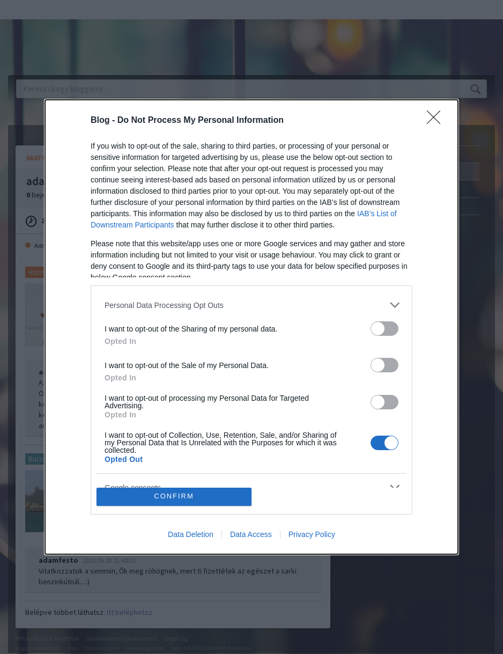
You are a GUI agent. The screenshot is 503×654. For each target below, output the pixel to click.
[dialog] (251, 327)
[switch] (384, 328)
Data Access (251, 534)
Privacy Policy (312, 534)
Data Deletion (190, 534)
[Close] (437, 121)
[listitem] (251, 305)
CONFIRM (174, 497)
